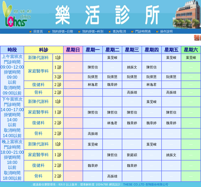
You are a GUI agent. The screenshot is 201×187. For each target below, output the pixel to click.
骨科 (38, 92)
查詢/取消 (121, 31)
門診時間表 (144, 31)
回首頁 (40, 31)
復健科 (38, 84)
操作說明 (166, 31)
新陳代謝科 (38, 57)
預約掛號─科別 (94, 31)
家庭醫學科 (38, 71)
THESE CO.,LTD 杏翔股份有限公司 (145, 184)
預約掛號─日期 (64, 31)
